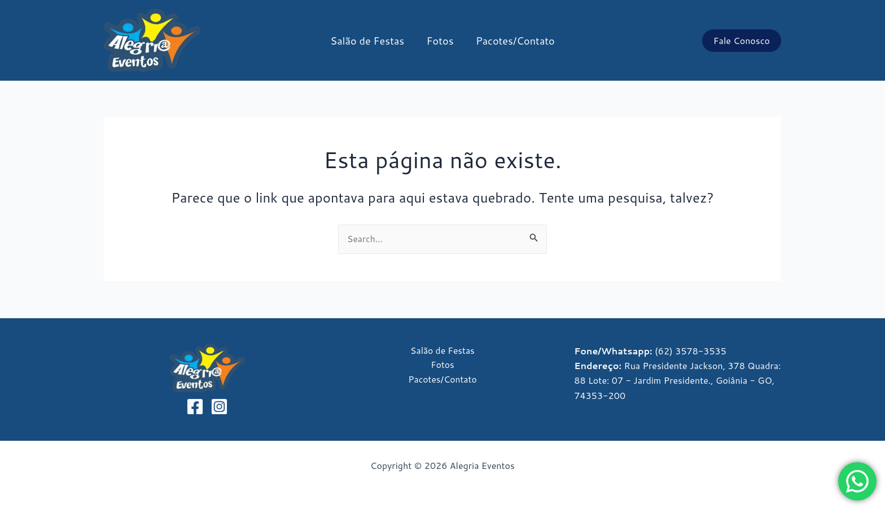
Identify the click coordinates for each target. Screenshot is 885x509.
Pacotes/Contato (513, 40)
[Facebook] (195, 406)
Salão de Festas (369, 40)
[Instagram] (219, 406)
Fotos (440, 40)
